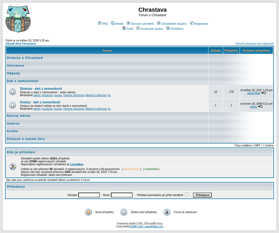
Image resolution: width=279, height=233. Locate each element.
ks (109, 95)
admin (37, 95)
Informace (15, 65)
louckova (47, 95)
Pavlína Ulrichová (73, 95)
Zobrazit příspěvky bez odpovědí (254, 43)
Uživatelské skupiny (172, 23)
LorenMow (76, 164)
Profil (127, 28)
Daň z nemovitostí (23, 81)
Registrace (199, 23)
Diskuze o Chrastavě (25, 58)
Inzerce (13, 123)
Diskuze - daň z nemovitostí (41, 89)
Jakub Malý (254, 93)
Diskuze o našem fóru (26, 139)
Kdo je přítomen (21, 152)
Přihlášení (174, 28)
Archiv (12, 131)
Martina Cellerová (95, 95)
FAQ (103, 23)
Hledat (117, 23)
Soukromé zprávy (149, 28)
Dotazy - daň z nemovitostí (40, 102)
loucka (58, 95)
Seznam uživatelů (140, 23)
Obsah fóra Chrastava (21, 43)
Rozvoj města (18, 116)
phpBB (132, 223)
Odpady (13, 73)
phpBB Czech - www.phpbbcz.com (146, 226)
